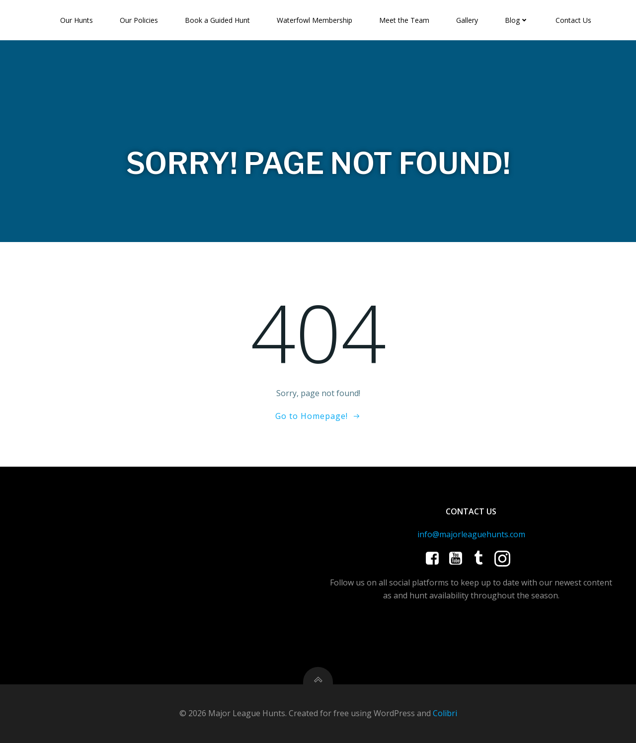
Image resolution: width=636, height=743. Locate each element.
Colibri (445, 713)
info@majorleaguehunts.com (471, 534)
